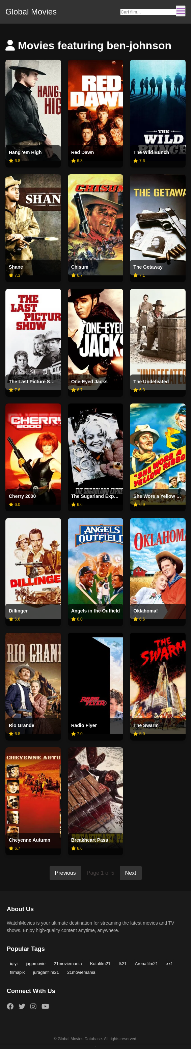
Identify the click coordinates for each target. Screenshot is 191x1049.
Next (130, 873)
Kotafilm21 (100, 963)
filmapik (17, 972)
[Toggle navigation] (181, 11)
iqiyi (14, 963)
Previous (65, 873)
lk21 (123, 963)
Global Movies (31, 11)
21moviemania (68, 963)
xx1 (169, 963)
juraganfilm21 (46, 972)
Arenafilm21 (146, 963)
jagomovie (36, 963)
